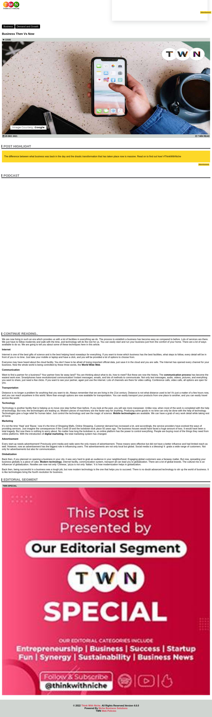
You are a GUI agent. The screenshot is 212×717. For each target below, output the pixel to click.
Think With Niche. (91, 705)
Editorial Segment (21, 479)
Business (8, 26)
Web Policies (109, 711)
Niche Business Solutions (113, 708)
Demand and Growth (28, 26)
